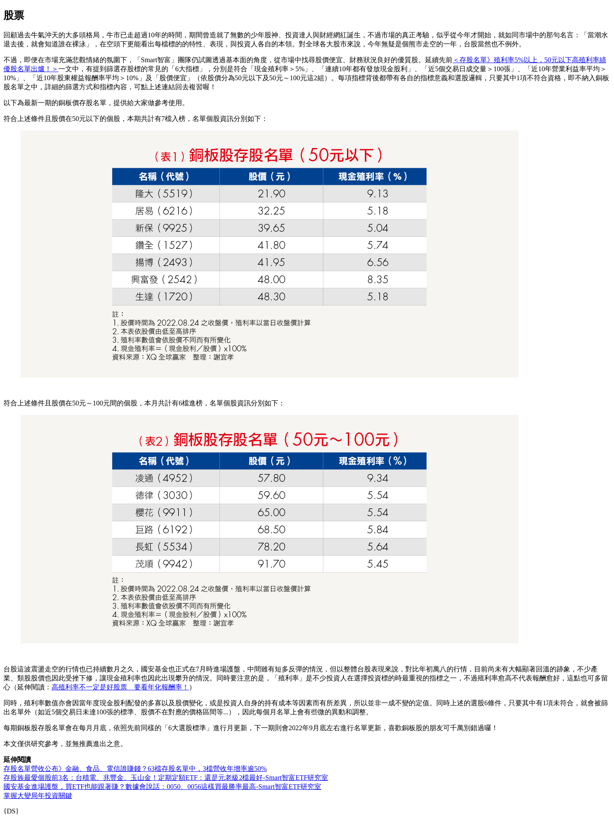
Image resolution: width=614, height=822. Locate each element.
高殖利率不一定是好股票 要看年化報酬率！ (120, 687)
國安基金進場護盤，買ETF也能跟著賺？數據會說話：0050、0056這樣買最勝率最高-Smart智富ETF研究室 (162, 786)
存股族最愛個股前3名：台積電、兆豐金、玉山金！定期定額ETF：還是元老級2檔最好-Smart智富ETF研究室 (165, 777)
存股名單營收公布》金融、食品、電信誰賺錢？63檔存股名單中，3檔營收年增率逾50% (135, 768)
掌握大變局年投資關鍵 (37, 795)
